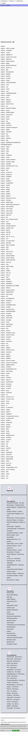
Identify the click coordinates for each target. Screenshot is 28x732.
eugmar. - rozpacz (5, 339)
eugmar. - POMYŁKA (6, 300)
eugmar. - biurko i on (6, 67)
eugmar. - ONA (5, 277)
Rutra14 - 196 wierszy (12, 689)
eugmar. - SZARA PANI (7, 382)
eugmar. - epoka (5, 119)
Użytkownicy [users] (19, 1)
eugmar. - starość (5, 373)
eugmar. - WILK (5, 429)
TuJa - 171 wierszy (12, 691)
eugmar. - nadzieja (6, 223)
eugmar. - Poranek (6, 302)
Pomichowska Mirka (12, 618)
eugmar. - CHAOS (5, 78)
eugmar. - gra (4, 134)
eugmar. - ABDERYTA (6, 54)
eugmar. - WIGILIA (6, 426)
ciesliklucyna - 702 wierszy (14, 671)
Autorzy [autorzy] (12, 1)
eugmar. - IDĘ (4, 140)
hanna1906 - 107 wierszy (13, 708)
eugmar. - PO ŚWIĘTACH (7, 298)
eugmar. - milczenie (6, 200)
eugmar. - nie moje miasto (7, 240)
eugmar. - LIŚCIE (5, 185)
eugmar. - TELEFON (6, 392)
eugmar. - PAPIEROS (6, 283)
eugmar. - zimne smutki (7, 456)
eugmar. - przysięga (6, 320)
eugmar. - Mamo (5, 187)
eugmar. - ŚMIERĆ (6, 358)
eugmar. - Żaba (5, 441)
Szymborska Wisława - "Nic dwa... (16, 503)
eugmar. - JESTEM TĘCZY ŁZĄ (9, 166)
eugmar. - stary (5, 375)
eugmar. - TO (4, 394)
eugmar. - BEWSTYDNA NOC (9, 65)
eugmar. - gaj (4, 121)
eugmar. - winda (5, 431)
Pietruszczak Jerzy (12, 601)
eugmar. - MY (4, 217)
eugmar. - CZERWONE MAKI (8, 93)
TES (8, 603)
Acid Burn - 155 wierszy (13, 695)
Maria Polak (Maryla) (12, 594)
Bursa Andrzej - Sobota (13, 580)
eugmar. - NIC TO (5, 234)
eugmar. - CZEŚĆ (5, 95)
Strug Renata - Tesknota (13, 552)
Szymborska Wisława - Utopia (15, 532)
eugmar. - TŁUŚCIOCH (7, 407)
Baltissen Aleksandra (12, 609)
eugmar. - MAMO (5, 189)
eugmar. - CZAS (5, 89)
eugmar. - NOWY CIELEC (7, 258)
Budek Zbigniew (11, 599)
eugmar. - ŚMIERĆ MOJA (7, 364)
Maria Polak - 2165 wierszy (14, 659)
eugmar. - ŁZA (4, 476)
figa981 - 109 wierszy (12, 706)
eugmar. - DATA (5, 97)
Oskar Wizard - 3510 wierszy (14, 656)
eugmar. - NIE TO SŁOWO (8, 245)
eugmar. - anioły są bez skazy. (9, 57)
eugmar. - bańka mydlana (7, 61)
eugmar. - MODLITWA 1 (7, 202)
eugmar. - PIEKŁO (5, 287)
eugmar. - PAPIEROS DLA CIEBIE (10, 285)
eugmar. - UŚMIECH (6, 414)
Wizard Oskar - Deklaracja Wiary (15, 505)
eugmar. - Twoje (5, 403)
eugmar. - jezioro (5, 168)
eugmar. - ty (4, 405)
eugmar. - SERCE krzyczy (8, 349)
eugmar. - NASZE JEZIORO (8, 226)
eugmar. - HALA (5, 136)
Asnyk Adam (10, 629)
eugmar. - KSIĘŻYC (6, 181)
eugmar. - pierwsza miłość (8, 290)
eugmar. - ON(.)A (5, 275)
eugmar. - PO (4, 296)
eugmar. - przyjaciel (6, 313)
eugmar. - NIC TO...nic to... (8, 236)
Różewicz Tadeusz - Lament (14, 550)
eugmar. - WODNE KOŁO (7, 435)
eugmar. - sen (4, 343)
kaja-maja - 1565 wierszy (13, 661)
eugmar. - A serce (5, 52)
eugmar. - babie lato (6, 59)
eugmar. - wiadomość (6, 422)
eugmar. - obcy (5, 264)
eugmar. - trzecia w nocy (7, 396)
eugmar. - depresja (6, 99)
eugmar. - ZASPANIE (6, 452)
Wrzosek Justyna (11, 620)
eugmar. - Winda (5, 433)
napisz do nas (23, 722)
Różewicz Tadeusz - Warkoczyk (15, 573)
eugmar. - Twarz (5, 401)
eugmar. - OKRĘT (5, 270)
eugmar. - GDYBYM (6, 125)
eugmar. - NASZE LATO (7, 228)
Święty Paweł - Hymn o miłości (15, 543)
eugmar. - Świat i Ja (6, 379)
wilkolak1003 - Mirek (12, 605)
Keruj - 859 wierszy (12, 665)
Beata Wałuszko (11, 627)
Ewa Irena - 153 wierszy (13, 699)
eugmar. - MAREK (5, 193)
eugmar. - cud (4, 87)
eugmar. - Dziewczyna (6, 114)
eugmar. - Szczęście (6, 384)
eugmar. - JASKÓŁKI (6, 155)
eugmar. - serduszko (6, 352)
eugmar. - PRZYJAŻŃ (6, 317)
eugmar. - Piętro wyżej (7, 294)
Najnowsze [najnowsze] (5, 1)
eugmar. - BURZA (5, 76)
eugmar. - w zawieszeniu (7, 418)
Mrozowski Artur (11, 633)
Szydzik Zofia (10, 614)
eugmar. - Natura (5, 230)
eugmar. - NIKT (5, 247)
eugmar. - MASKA (5, 196)
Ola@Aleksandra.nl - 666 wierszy (15, 674)
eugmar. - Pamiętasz (6, 281)
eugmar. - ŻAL (4, 446)
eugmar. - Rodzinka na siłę (8, 332)
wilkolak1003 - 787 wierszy (14, 669)
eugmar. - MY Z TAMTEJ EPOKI (9, 219)
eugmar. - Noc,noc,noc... (7, 251)
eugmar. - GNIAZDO (6, 131)
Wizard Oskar (10, 592)
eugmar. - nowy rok (6, 262)
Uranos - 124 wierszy (12, 701)
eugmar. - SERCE (5, 347)
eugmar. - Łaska (5, 473)
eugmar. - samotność (6, 341)
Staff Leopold (10, 622)
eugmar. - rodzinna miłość (7, 334)
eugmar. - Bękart (5, 63)
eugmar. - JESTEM (6, 164)
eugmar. (8, 5)
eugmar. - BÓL (5, 69)
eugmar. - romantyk (6, 337)
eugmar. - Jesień (5, 157)
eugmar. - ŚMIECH (6, 356)
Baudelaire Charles (12, 644)
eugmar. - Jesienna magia (7, 161)
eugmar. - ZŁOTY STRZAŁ (8, 469)
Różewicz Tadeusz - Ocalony (14, 511)
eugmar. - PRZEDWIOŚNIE (8, 311)
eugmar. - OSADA (5, 279)
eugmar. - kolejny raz (6, 174)
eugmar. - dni (4, 106)
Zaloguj (4, 3)
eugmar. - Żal (4, 444)
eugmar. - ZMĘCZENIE (7, 459)
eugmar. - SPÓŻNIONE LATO (9, 369)
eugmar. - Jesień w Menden (8, 159)
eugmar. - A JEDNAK (6, 50)
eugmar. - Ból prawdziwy (7, 72)
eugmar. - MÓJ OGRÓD (7, 206)
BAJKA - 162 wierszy (12, 693)
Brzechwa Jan (10, 642)
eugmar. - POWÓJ (6, 307)
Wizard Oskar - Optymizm (13, 526)
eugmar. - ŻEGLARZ (6, 454)
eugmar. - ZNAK (5, 461)
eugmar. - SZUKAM (6, 386)
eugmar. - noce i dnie (6, 253)
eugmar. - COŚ (5, 84)
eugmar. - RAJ (4, 328)
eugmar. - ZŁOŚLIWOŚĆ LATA (9, 467)
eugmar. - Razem (5, 330)
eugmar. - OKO (5, 268)
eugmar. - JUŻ (4, 170)
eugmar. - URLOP (5, 411)
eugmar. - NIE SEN (6, 243)
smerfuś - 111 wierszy (12, 704)
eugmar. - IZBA (5, 149)
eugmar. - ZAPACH (6, 448)
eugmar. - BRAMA (5, 74)
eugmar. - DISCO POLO (7, 104)
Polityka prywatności (5, 724)
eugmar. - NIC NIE (6, 232)
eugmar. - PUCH (5, 322)
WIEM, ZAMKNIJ (16, 730)
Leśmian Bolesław (11, 635)
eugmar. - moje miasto (7, 208)
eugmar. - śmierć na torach (8, 360)
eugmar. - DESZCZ (6, 102)
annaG (8, 612)
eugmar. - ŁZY (4, 478)
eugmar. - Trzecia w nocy (7, 399)
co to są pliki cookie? (8, 730)
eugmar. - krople (5, 178)
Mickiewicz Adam (11, 639)
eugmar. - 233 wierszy (13, 686)
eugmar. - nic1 (4, 238)
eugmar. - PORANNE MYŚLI (8, 305)
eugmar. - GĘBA (5, 129)
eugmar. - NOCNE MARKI (8, 255)
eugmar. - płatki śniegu (7, 324)
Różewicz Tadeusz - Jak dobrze (15, 520)
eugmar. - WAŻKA (5, 420)
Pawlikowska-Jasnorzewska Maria (16, 624)
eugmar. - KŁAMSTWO (7, 183)
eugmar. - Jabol (5, 151)
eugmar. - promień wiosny (7, 309)
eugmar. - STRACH (6, 377)
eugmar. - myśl (5, 221)
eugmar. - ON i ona (6, 272)
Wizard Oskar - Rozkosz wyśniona (16, 518)
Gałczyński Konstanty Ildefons (15, 637)
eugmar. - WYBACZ (6, 437)
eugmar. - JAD (4, 153)
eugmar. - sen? (5, 345)
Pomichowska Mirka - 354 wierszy (16, 680)
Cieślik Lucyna (10, 607)
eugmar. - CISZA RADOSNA (8, 82)
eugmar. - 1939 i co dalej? (7, 48)
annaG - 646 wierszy (12, 676)
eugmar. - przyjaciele (6, 315)
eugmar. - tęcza (5, 390)
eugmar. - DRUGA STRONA (8, 108)
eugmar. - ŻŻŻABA (6, 465)
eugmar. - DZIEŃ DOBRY (7, 112)
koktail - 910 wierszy (12, 663)
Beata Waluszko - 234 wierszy (15, 684)
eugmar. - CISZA (5, 80)
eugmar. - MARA (5, 191)
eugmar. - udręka (5, 409)
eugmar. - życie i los (6, 463)
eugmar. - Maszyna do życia (8, 198)
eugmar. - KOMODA (6, 176)
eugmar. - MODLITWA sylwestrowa (10, 204)
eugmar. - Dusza (5, 110)
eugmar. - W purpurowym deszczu (10, 416)
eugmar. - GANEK (5, 123)
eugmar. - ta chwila (6, 388)
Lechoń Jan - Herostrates (13, 558)
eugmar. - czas (5, 91)
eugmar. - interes (5, 146)
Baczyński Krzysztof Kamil (14, 616)
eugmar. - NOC (5, 249)
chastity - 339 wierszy (12, 682)
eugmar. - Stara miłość (7, 371)
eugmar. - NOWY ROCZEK (8, 260)
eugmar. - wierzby (5, 424)
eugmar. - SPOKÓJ (6, 367)
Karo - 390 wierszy (12, 678)
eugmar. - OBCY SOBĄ (7, 266)
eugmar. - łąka (4, 471)
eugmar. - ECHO (5, 116)
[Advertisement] (14, 21)
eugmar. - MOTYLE (6, 215)
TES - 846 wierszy (12, 667)
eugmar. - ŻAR (5, 450)
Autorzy (3, 5)
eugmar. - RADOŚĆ (6, 326)
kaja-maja (9, 597)
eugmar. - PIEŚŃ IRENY (7, 292)
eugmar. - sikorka (5, 354)
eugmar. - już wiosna (6, 172)
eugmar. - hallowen (6, 138)
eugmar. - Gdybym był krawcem (9, 127)
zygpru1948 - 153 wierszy (13, 697)
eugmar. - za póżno (6, 439)
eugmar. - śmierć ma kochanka (9, 362)
